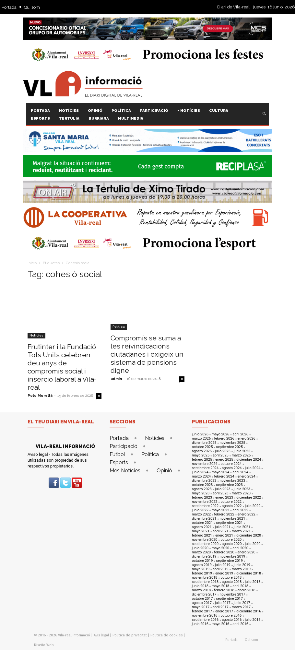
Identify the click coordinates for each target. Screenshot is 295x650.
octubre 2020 (231, 540)
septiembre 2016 (205, 620)
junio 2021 (242, 527)
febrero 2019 (202, 573)
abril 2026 (240, 434)
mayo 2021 (200, 531)
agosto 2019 (202, 565)
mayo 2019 (200, 569)
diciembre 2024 (248, 459)
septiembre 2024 (205, 468)
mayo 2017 (200, 607)
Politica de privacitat (129, 635)
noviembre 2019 (232, 556)
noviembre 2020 (205, 540)
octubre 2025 (202, 447)
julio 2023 (222, 489)
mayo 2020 (220, 548)
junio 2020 (200, 548)
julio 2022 (253, 506)
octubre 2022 (231, 502)
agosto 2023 (202, 489)
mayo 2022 (220, 510)
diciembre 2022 (248, 497)
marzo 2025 (241, 455)
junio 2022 (200, 510)
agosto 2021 (202, 527)
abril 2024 (240, 472)
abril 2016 (240, 624)
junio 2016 (200, 624)
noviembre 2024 (205, 464)
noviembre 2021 (232, 518)
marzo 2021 (241, 531)
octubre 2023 (202, 485)
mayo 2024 (220, 472)
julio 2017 (222, 603)
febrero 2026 (224, 438)
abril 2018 (240, 586)
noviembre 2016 (205, 615)
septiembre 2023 (229, 485)
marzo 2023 (241, 493)
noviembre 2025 (232, 443)
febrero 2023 (202, 497)
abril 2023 (221, 493)
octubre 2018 (231, 577)
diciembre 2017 (204, 594)
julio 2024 (253, 468)
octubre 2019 (202, 561)
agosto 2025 (202, 451)
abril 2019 (221, 569)
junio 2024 (200, 472)
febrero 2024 (224, 476)
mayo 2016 (220, 624)
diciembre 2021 (204, 518)
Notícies (36, 335)
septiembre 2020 (205, 544)
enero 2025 (224, 459)
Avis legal (101, 635)
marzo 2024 (201, 476)
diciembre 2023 (204, 481)
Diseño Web (44, 645)
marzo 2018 (201, 590)
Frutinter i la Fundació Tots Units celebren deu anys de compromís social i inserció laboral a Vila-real (62, 367)
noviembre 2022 (205, 502)
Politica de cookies (166, 635)
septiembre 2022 (205, 506)
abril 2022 (240, 510)
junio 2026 (200, 434)
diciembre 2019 (204, 556)
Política (118, 326)
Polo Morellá (40, 396)
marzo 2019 (241, 569)
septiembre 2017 (229, 599)
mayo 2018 (220, 586)
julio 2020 (253, 544)
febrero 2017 (202, 611)
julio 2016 (253, 620)
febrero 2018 (224, 590)
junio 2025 (242, 451)
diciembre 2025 (204, 443)
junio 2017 (242, 603)
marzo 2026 (201, 438)
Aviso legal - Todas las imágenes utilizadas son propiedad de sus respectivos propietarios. (58, 460)
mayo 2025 (200, 455)
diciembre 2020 (248, 535)
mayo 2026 (220, 434)
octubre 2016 (231, 615)
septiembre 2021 (229, 523)
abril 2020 (240, 548)
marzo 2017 (241, 607)
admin (116, 379)
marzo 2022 (201, 514)
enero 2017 (224, 611)
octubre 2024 (231, 464)
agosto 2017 (202, 603)
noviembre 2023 (232, 481)
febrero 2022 (224, 514)
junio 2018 (200, 586)
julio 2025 (222, 451)
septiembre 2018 (205, 582)
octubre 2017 (202, 599)
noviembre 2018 (205, 577)
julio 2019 (222, 565)
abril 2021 (221, 531)
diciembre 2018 (248, 573)
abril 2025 (221, 455)
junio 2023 (242, 489)
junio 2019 (242, 565)
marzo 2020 (201, 552)
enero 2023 (224, 497)
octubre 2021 (202, 523)
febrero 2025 (202, 459)
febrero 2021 (202, 535)
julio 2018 (253, 582)
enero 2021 (224, 535)
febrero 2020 (224, 552)
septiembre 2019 (229, 561)
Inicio (32, 263)
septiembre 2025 (229, 447)
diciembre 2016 (248, 611)
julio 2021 (222, 527)
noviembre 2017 (232, 594)
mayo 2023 (200, 493)
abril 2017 (221, 607)
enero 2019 (224, 573)
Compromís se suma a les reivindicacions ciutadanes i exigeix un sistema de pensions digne (147, 354)
